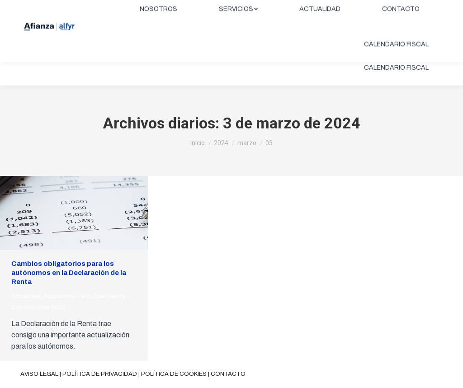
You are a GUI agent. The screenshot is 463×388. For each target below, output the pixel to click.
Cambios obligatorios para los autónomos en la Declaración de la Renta (68, 272)
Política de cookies (174, 374)
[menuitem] (158, 32)
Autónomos (59, 296)
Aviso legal (39, 374)
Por (103, 296)
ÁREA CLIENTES (409, 8)
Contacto (228, 374)
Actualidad (26, 296)
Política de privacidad (99, 374)
